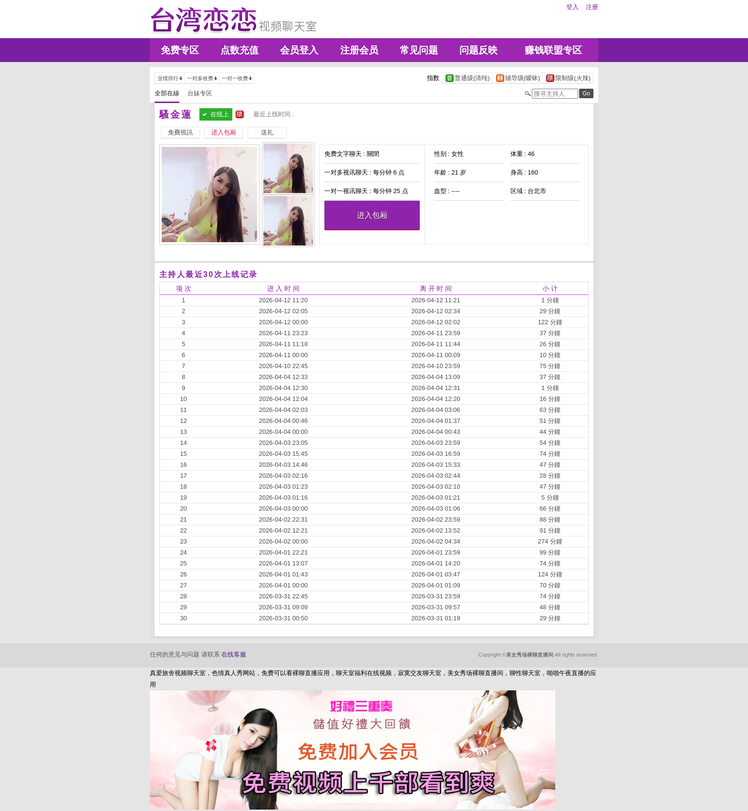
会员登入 (299, 50)
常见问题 (419, 50)
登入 (572, 6)
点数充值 (239, 50)
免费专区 (180, 50)
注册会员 (359, 50)
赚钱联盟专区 (553, 50)
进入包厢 (372, 215)
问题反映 (478, 50)
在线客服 (233, 654)
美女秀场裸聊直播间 (529, 654)
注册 (592, 6)
